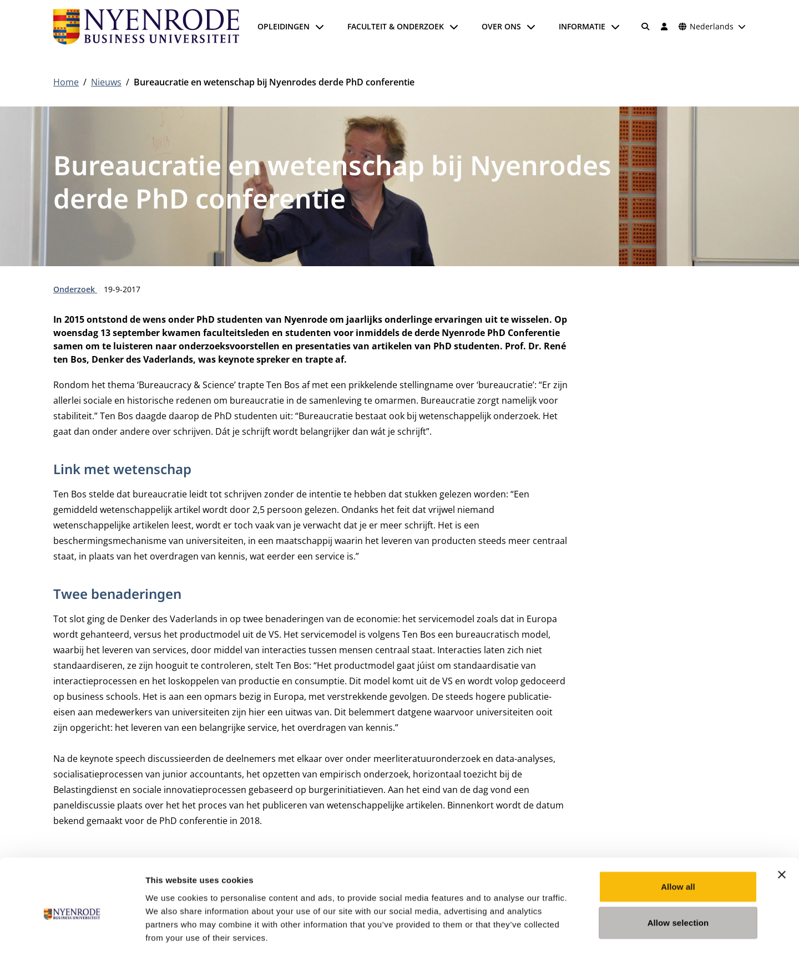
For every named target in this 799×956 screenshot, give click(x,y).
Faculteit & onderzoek (395, 26)
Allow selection (678, 874)
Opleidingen (283, 26)
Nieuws (106, 82)
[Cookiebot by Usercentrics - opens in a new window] (71, 934)
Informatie (582, 26)
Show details (582, 934)
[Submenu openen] (319, 26)
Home (66, 82)
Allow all (678, 838)
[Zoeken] (646, 26)
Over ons (501, 26)
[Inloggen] (664, 26)
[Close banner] (782, 826)
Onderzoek (75, 289)
